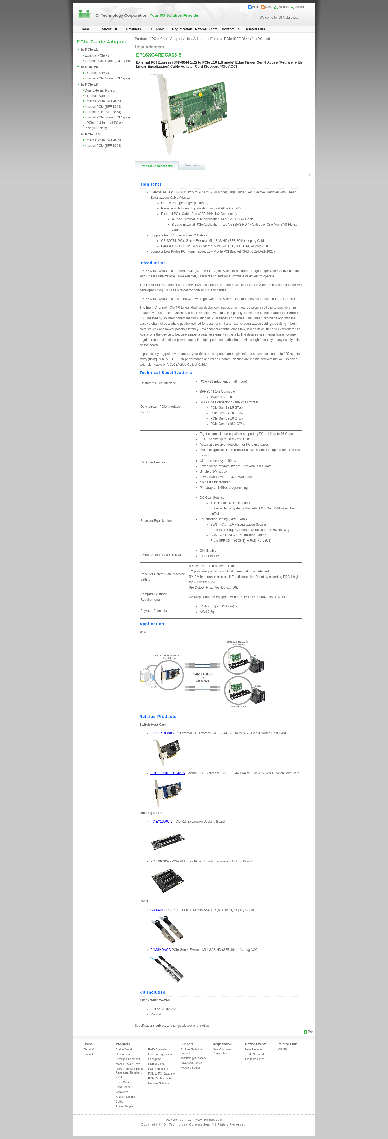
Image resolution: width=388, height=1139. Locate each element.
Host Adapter (124, 1054)
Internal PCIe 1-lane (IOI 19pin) (107, 61)
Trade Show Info (255, 1054)
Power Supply (124, 1106)
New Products (253, 1049)
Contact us (231, 29)
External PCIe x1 (97, 55)
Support (158, 29)
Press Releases (254, 1059)
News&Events (206, 29)
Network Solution (158, 1083)
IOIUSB (282, 1049)
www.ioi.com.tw (179, 1119)
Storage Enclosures (128, 1059)
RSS (268, 6)
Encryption (154, 1059)
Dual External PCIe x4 (101, 90)
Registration (182, 29)
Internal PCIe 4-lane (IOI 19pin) (107, 78)
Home (85, 29)
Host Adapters (196, 39)
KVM (119, 1077)
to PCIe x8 (89, 84)
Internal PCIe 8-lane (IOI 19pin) (107, 117)
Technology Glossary (193, 1058)
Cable (119, 1101)
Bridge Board (124, 1049)
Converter (122, 1092)
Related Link (255, 29)
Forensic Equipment (160, 1054)
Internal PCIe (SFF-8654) (103, 112)
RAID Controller (157, 1049)
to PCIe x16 (90, 134)
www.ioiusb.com (208, 1119)
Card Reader (123, 1087)
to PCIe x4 (89, 67)
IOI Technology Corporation (147, 15)
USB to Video (156, 1064)
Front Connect (124, 1082)
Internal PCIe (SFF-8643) (103, 107)
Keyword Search (191, 1067)
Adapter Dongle (125, 1096)
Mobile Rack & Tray (128, 1064)
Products (133, 29)
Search (299, 6)
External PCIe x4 (97, 73)
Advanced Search (191, 1062)
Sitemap (284, 6)
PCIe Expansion (158, 1068)
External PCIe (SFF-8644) (103, 101)
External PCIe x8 (97, 96)
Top (310, 1031)
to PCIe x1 (89, 49)
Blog (255, 6)
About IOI (109, 29)
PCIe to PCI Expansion (162, 1073)
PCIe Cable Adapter (166, 39)
